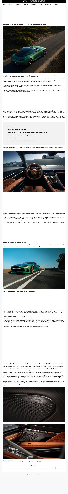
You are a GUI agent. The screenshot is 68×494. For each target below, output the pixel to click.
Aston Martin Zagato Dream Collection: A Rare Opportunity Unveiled (21, 140)
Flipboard (21, 467)
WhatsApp (46, 467)
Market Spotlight (19, 4)
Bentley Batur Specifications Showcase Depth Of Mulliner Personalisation (15, 461)
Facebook (40, 467)
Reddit (8, 467)
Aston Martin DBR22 (12, 138)
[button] (64, 4)
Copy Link (59, 467)
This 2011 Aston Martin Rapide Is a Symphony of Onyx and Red (19, 135)
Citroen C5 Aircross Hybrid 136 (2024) (35, 461)
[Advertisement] (34, 14)
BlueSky (33, 467)
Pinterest (15, 467)
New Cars (12, 4)
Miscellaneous (49, 4)
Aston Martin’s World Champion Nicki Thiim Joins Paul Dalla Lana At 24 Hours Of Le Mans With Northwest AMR (29, 132)
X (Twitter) (28, 467)
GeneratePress (39, 474)
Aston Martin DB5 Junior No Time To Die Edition (17, 129)
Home (5, 4)
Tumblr (52, 467)
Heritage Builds (33, 4)
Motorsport (41, 4)
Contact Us (56, 4)
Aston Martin (11, 460)
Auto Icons (26, 4)
